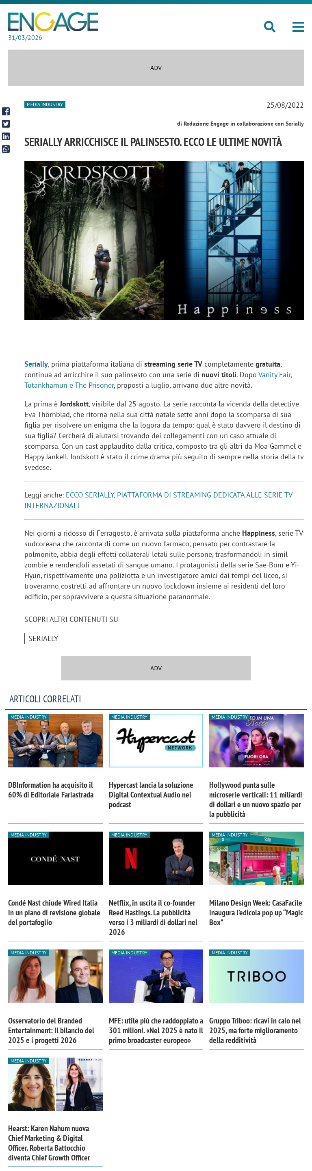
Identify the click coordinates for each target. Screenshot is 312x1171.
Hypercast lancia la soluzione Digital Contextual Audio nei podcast (151, 794)
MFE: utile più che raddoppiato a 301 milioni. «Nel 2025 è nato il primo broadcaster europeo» (156, 1030)
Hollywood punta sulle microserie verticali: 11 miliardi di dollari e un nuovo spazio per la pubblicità (255, 799)
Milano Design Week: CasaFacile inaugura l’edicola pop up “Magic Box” (256, 912)
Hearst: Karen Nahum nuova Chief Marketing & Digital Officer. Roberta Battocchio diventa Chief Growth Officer (49, 1142)
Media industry (45, 104)
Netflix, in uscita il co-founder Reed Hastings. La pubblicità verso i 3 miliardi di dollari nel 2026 (153, 917)
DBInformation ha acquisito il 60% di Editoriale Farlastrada (50, 789)
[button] (298, 27)
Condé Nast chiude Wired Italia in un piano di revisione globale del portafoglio (54, 912)
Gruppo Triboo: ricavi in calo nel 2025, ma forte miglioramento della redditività (255, 1030)
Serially (36, 364)
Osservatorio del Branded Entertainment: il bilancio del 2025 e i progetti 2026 (51, 1030)
